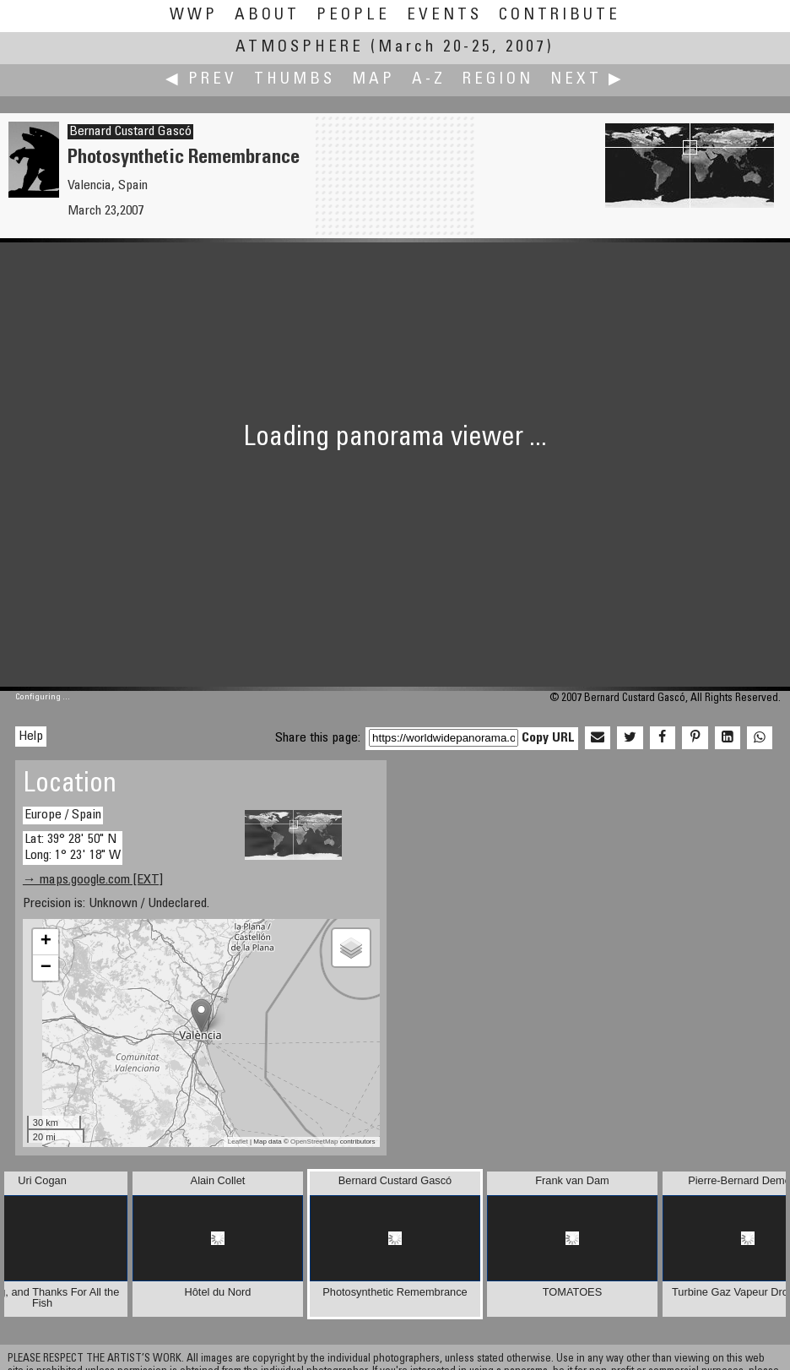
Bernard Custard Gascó (130, 132)
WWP (194, 16)
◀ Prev (201, 80)
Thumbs (294, 80)
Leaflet (238, 1141)
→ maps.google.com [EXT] (93, 880)
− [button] (46, 968)
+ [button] (46, 941)
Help (31, 736)
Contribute (559, 16)
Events (444, 16)
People (353, 16)
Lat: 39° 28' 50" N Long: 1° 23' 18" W (72, 847)
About (267, 16)
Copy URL (548, 738)
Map (373, 80)
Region (498, 80)
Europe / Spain (62, 815)
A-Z (429, 80)
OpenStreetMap (314, 1141)
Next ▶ (587, 80)
